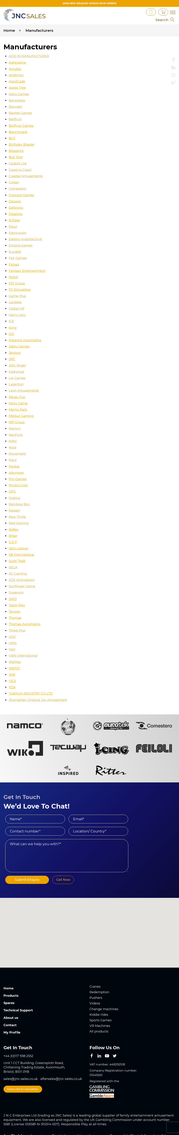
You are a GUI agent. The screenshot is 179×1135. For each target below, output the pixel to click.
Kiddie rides (99, 995)
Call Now (63, 861)
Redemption (99, 974)
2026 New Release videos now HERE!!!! (89, 3)
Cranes (95, 968)
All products (99, 1012)
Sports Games (101, 1001)
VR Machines (100, 1006)
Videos (95, 985)
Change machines (104, 990)
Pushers (96, 979)
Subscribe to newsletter (22, 1069)
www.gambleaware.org (113, 1121)
